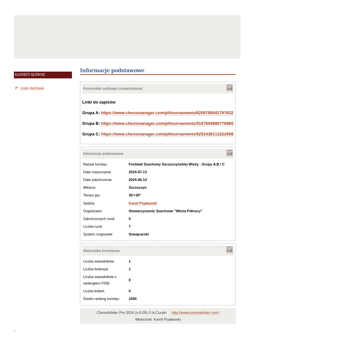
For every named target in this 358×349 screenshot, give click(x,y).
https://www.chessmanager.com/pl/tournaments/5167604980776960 (167, 123)
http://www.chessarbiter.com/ (195, 312)
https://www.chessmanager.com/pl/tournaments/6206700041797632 (167, 112)
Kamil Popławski (143, 203)
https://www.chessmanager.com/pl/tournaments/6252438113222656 (167, 134)
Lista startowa (32, 88)
